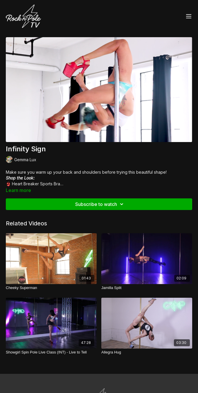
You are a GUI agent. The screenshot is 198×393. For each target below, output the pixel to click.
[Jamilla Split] (146, 288)
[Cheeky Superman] (51, 288)
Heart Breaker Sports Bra (36, 183)
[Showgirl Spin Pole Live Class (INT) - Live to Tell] (51, 352)
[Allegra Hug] (146, 352)
